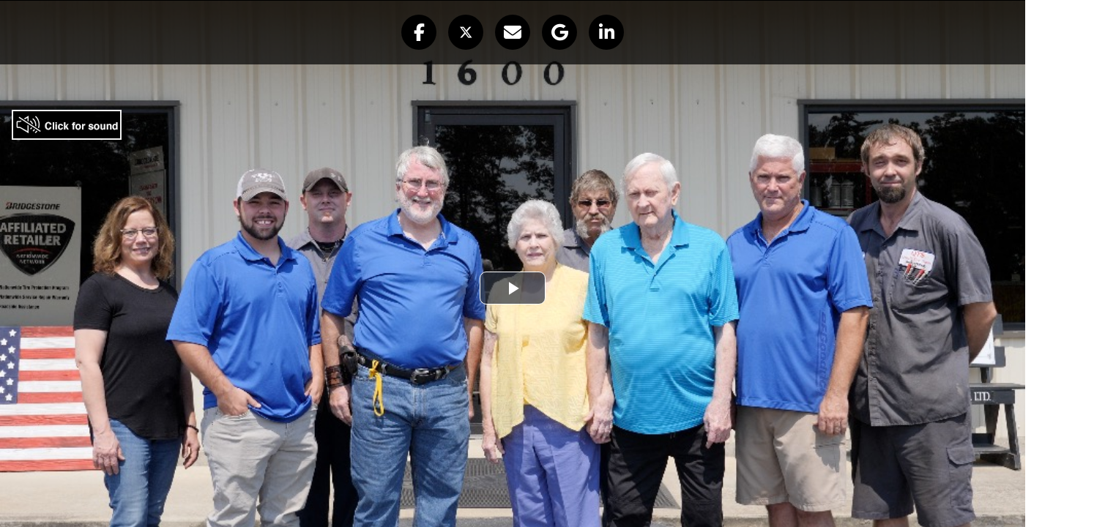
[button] (418, 32)
